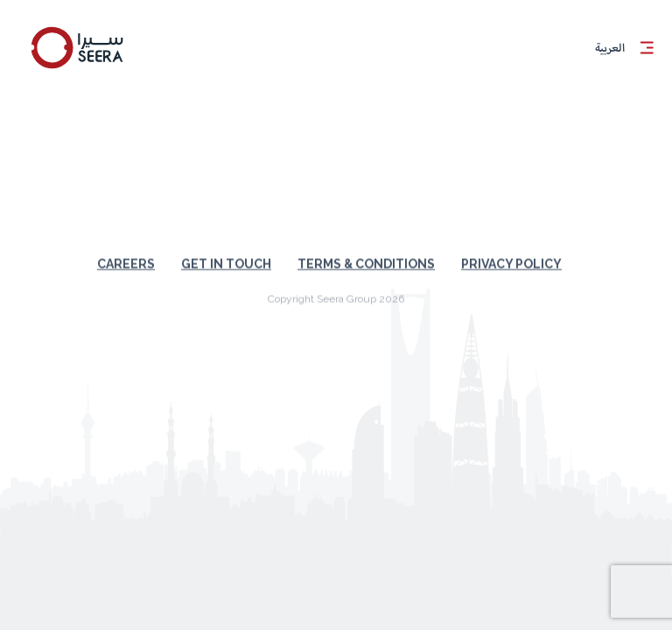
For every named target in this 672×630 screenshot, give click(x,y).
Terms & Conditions (366, 252)
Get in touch (226, 252)
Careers (126, 252)
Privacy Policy (511, 252)
